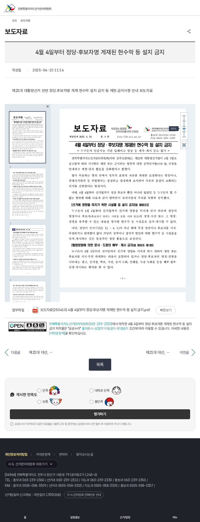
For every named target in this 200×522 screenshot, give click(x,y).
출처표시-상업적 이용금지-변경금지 (105, 328)
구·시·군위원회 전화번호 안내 (84, 495)
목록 (100, 364)
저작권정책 (43, 454)
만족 (45, 390)
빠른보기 (165, 310)
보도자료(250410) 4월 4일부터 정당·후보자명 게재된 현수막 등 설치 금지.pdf (91, 310)
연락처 (63, 454)
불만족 (99, 402)
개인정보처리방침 (16, 454)
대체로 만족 (102, 390)
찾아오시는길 (84, 454)
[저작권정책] (57, 333)
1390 (49, 495)
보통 (45, 402)
